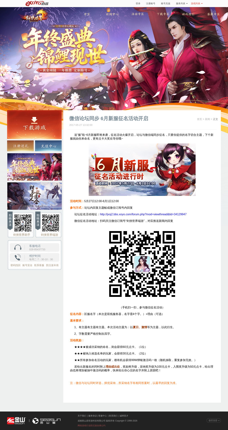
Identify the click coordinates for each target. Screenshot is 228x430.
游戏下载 (34, 124)
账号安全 (27, 265)
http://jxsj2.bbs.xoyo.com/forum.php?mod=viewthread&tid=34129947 (143, 214)
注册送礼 (20, 145)
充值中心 (48, 145)
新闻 (207, 119)
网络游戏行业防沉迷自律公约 (91, 425)
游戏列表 (197, 3)
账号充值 (165, 3)
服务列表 (182, 3)
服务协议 (92, 416)
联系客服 (39, 265)
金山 (16, 420)
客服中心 (102, 416)
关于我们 (82, 416)
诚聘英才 (124, 416)
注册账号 (150, 3)
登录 (138, 3)
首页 (199, 119)
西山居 (46, 420)
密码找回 (15, 265)
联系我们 (113, 416)
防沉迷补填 (52, 265)
